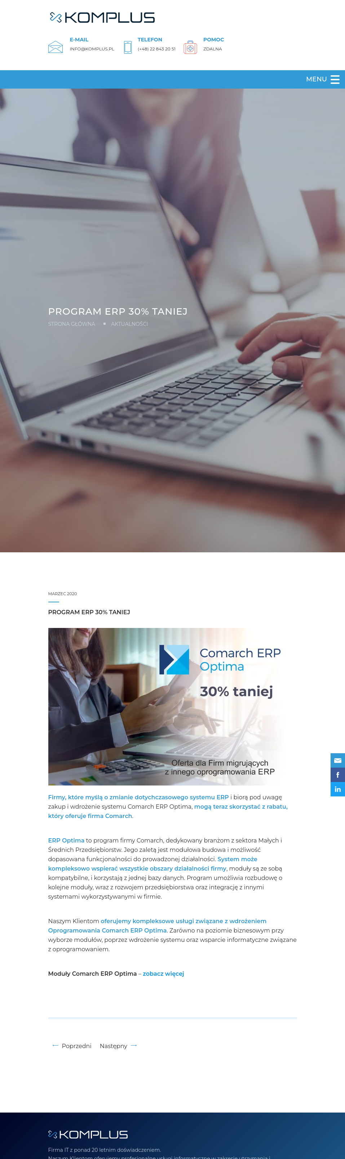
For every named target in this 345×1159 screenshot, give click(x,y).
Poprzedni (72, 1046)
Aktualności (129, 324)
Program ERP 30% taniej (89, 612)
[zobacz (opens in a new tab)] (163, 974)
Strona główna (72, 324)
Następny (118, 1046)
